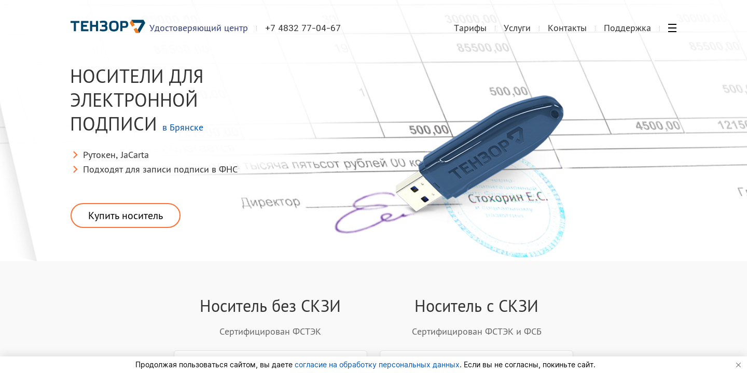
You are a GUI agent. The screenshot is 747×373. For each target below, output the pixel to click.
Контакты (567, 28)
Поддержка (627, 28)
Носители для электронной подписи (136, 101)
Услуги (517, 28)
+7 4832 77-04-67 (303, 28)
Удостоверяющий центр (198, 28)
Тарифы (470, 28)
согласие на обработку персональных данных (377, 364)
